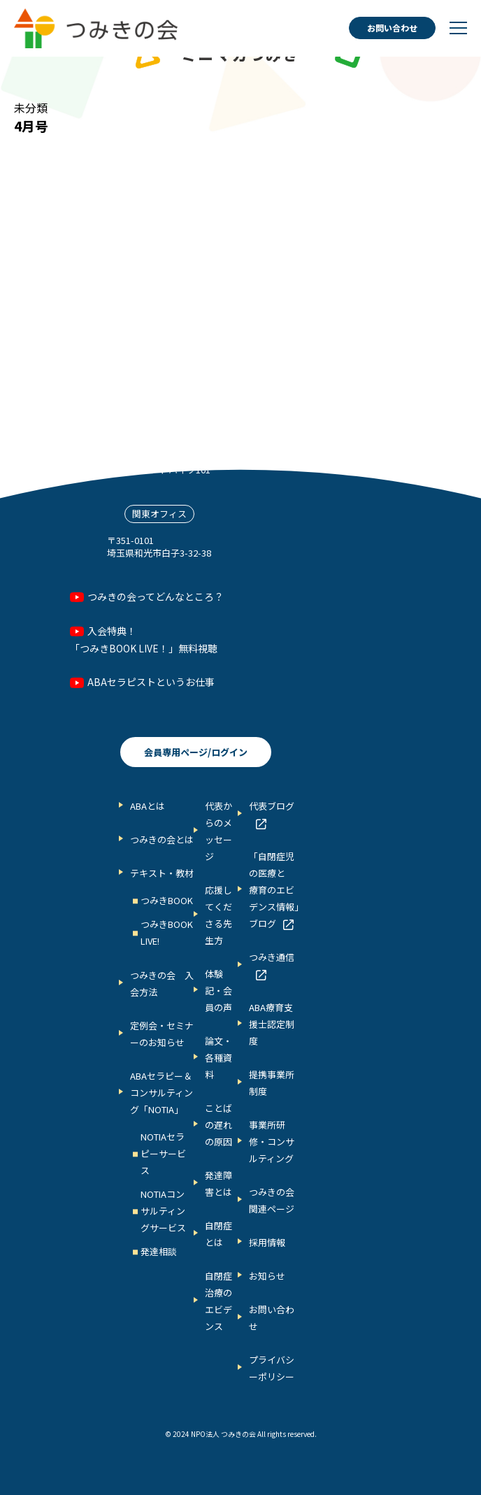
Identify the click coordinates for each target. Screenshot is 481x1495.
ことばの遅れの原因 (218, 1124)
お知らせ (267, 1275)
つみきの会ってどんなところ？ (155, 596)
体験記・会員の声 (218, 990)
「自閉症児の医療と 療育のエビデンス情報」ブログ (274, 890)
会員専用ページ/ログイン (195, 752)
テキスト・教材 (162, 873)
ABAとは (147, 806)
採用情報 (267, 1242)
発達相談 (159, 1251)
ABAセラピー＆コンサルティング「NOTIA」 (161, 1092)
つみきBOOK (167, 900)
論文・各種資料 (218, 1057)
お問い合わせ (392, 28)
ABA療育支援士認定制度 (271, 1024)
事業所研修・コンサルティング (271, 1141)
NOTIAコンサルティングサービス (163, 1210)
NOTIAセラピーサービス (163, 1153)
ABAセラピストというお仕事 (151, 682)
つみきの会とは (162, 839)
